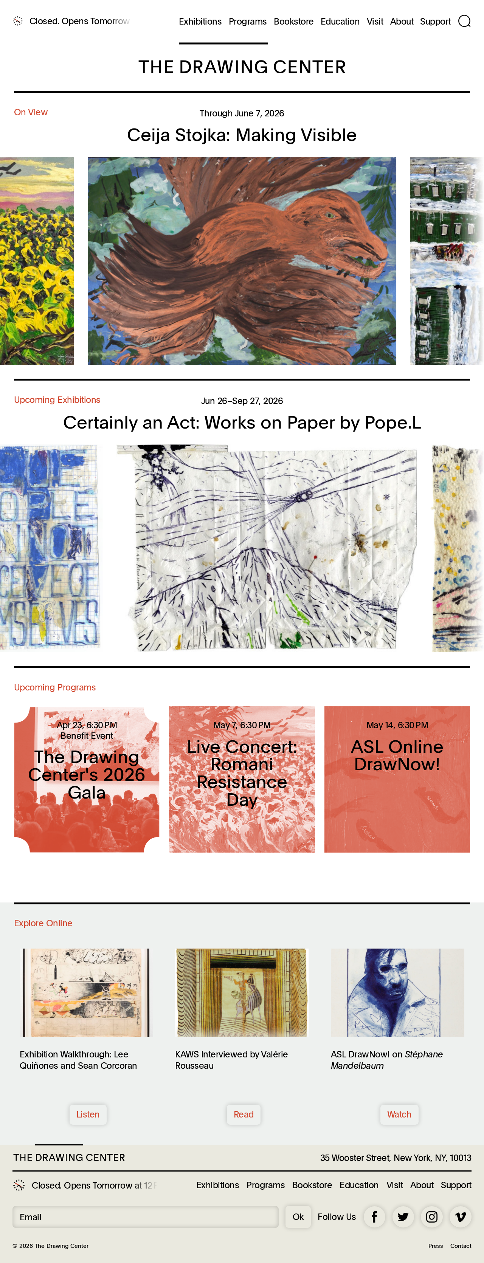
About (402, 21)
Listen (88, 1114)
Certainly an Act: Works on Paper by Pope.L (242, 422)
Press (435, 1245)
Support (435, 21)
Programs (248, 21)
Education (340, 21)
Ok (298, 1216)
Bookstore (294, 21)
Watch (399, 1114)
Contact (461, 1245)
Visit (375, 21)
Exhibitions (200, 21)
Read (244, 1114)
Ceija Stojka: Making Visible (242, 134)
